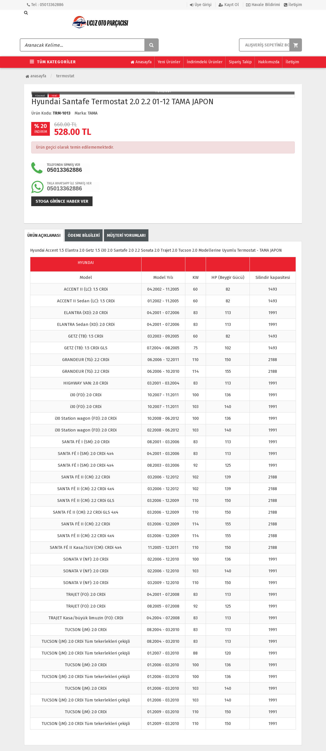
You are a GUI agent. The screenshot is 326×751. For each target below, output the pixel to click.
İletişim (293, 4)
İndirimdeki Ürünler (205, 62)
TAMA (92, 113)
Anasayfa (141, 62)
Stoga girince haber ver (62, 201)
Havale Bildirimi (263, 4)
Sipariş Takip (240, 62)
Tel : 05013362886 (45, 4)
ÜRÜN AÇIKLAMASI (43, 235)
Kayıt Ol (229, 4)
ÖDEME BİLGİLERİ (84, 235)
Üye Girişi (200, 4)
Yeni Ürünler (169, 62)
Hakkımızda (268, 62)
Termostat (65, 76)
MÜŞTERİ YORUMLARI (126, 235)
